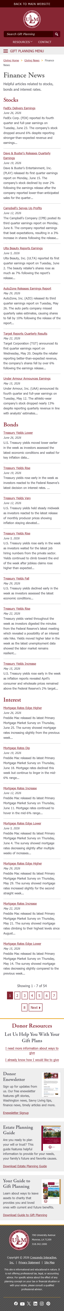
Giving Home (11, 60)
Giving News (31, 60)
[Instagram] (42, 1303)
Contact (44, 42)
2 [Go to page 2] (17, 995)
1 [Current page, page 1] (10, 995)
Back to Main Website (32, 4)
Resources (22, 42)
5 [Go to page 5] (39, 995)
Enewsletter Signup (16, 1113)
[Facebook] (16, 1303)
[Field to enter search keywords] (32, 34)
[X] (29, 1303)
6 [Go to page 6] (47, 995)
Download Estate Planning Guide (25, 1166)
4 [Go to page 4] (32, 995)
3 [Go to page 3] (25, 995)
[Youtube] (22, 1303)
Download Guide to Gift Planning (25, 1215)
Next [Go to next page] (34, 1007)
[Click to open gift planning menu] (23, 50)
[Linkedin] (35, 1303)
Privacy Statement (29, 1262)
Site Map (49, 1262)
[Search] (56, 34)
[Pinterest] (48, 1303)
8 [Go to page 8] (24, 1007)
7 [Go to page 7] (54, 995)
